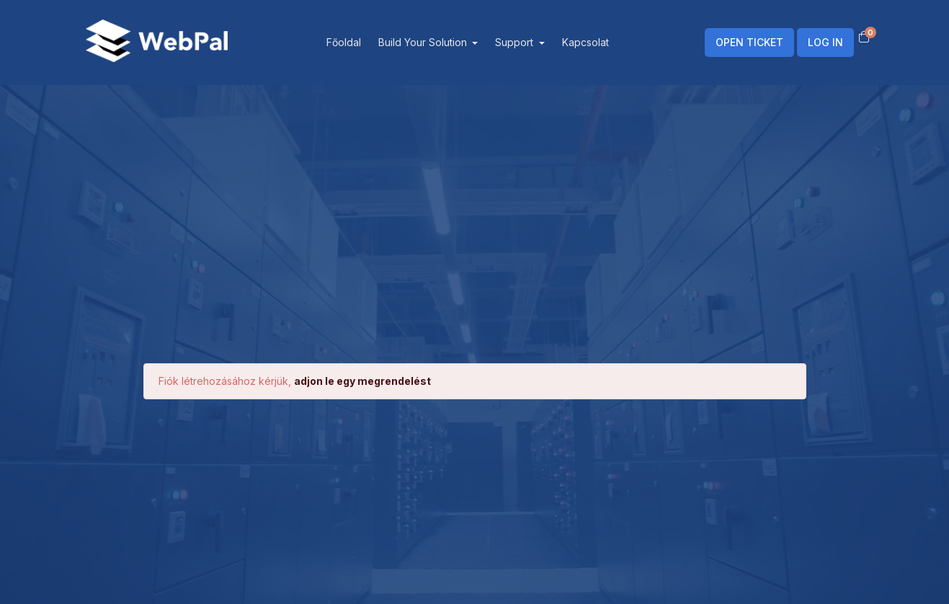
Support (515, 42)
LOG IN (825, 42)
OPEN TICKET (749, 42)
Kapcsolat (585, 42)
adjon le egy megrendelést (362, 381)
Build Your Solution (424, 42)
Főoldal (343, 42)
